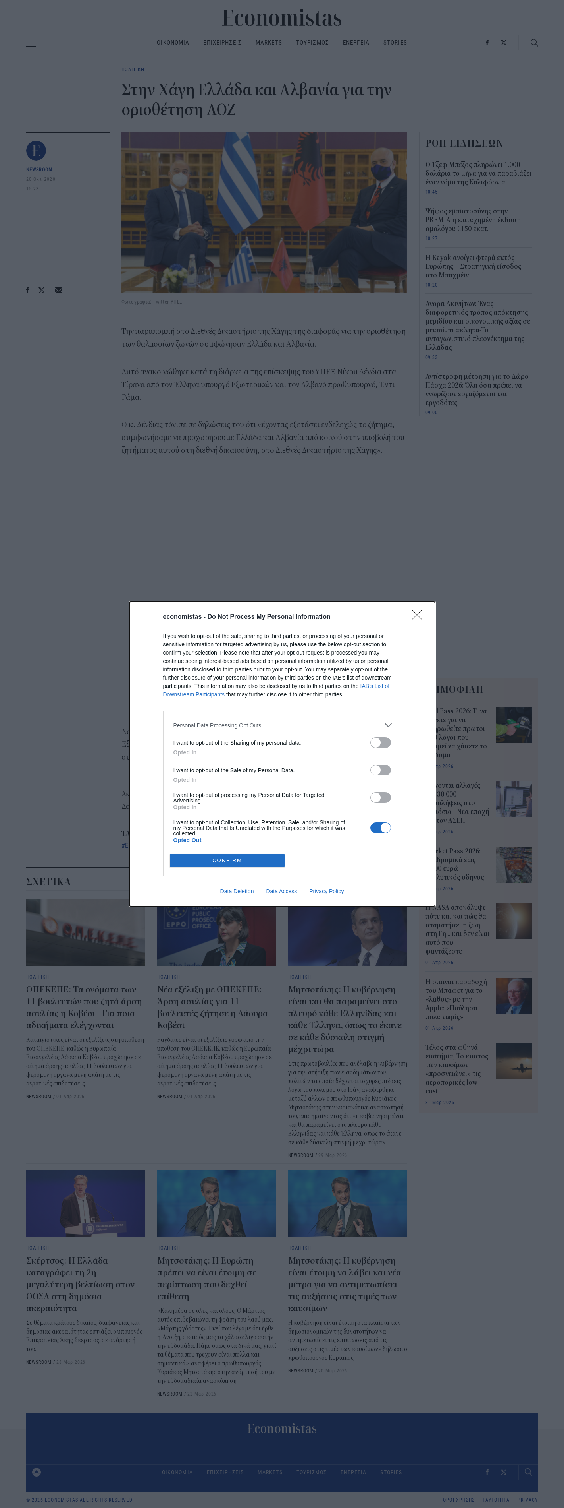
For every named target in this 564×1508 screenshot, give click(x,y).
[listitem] (282, 725)
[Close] (419, 617)
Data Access (281, 891)
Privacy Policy (326, 891)
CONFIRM (227, 860)
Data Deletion (237, 891)
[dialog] (282, 754)
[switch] (380, 742)
